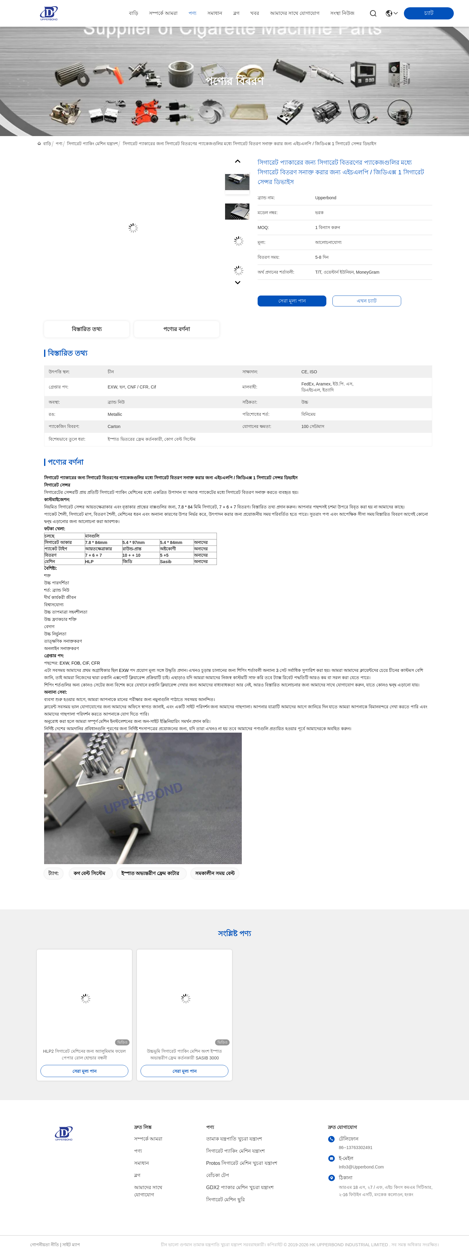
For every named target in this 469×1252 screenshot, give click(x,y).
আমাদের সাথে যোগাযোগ (294, 13)
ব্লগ (236, 13)
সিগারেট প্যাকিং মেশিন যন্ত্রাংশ (92, 143)
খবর (254, 13)
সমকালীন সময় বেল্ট (214, 873)
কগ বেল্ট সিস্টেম (89, 873)
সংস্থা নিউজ (342, 13)
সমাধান (214, 13)
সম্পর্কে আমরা (163, 13)
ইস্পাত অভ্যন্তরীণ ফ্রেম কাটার (150, 873)
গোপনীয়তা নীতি (44, 1244)
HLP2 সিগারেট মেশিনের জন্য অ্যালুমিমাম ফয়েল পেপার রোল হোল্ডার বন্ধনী (84, 1054)
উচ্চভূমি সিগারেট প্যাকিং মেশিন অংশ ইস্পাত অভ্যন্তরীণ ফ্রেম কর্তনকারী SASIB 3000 (184, 1054)
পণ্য (192, 13)
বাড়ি (133, 13)
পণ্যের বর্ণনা (176, 329)
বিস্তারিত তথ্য (87, 329)
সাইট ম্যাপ (71, 1244)
